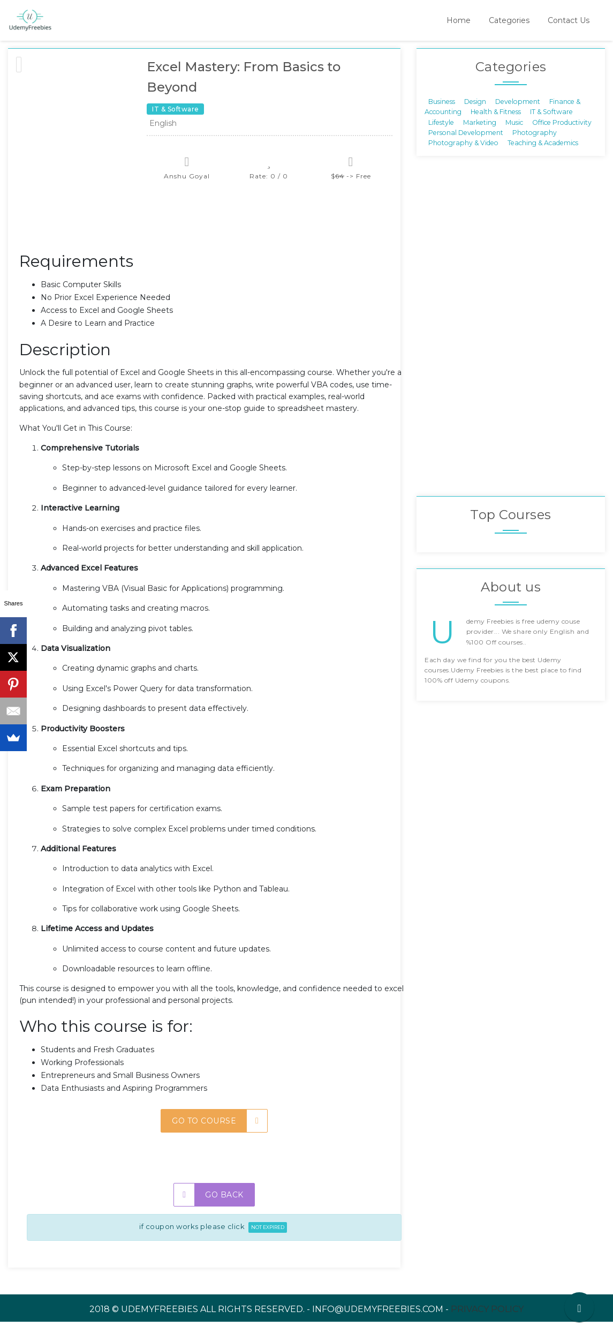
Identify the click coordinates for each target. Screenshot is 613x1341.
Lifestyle (441, 141)
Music (514, 141)
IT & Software (551, 131)
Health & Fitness (496, 131)
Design (475, 120)
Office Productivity (562, 141)
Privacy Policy (487, 1328)
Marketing (479, 141)
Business (441, 120)
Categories (509, 20)
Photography (534, 152)
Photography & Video (463, 162)
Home (458, 20)
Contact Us (568, 20)
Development (517, 120)
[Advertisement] (214, 241)
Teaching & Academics (543, 162)
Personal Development (465, 152)
